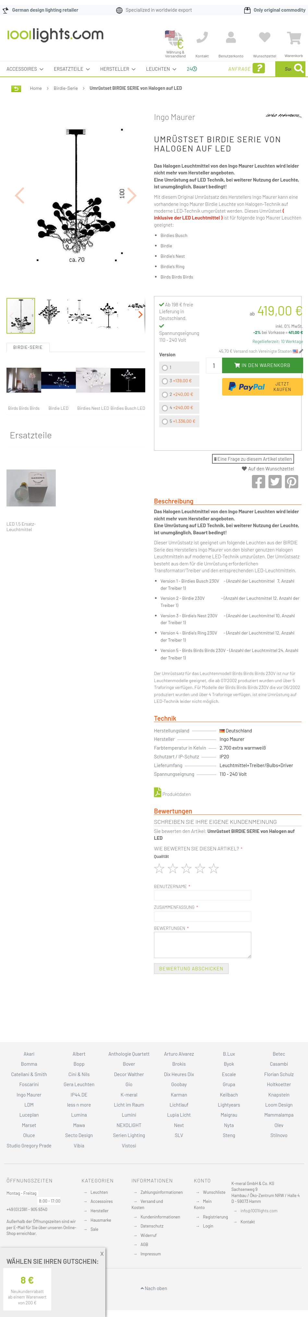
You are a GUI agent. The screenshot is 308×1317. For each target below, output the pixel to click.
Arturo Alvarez (179, 1054)
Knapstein (279, 1095)
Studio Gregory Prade (28, 1145)
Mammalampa (278, 1115)
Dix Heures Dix (179, 1074)
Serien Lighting (129, 1135)
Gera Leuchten (79, 1084)
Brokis (179, 1064)
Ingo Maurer (174, 132)
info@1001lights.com (259, 1210)
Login (208, 1225)
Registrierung (215, 1216)
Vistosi (129, 1145)
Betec (279, 1054)
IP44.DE (79, 1095)
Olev (279, 1125)
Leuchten (99, 1192)
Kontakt (248, 1221)
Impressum (150, 1253)
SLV (179, 1135)
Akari (29, 1054)
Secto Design (79, 1135)
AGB (144, 1244)
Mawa (79, 1125)
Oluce (29, 1135)
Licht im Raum (129, 1105)
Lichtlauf (179, 1105)
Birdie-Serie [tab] (28, 362)
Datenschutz (151, 1225)
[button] (19, 210)
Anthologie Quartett (128, 1054)
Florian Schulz (279, 1074)
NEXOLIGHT (128, 1125)
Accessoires (101, 1201)
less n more (79, 1105)
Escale (229, 1074)
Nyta (229, 1125)
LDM (29, 1105)
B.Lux (229, 1054)
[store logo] (55, 38)
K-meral (129, 1095)
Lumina (79, 1115)
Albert (79, 1054)
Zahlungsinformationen (161, 1192)
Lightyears (229, 1105)
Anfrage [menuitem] (218, 77)
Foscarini (29, 1084)
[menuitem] (23, 69)
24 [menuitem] (189, 76)
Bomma (29, 1064)
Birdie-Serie (66, 103)
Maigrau (229, 1115)
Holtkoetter (279, 1084)
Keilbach (229, 1095)
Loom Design (279, 1105)
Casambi (279, 1064)
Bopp (79, 1064)
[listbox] (179, 410)
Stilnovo (278, 1135)
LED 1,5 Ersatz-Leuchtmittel (21, 542)
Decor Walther (129, 1074)
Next (179, 1125)
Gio (128, 1084)
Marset (29, 1125)
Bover (129, 1064)
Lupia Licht (179, 1115)
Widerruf (148, 1235)
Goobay (179, 1084)
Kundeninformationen (160, 1216)
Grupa (229, 1084)
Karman (179, 1095)
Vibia (79, 1145)
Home (36, 103)
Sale (94, 1229)
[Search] (245, 99)
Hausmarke (100, 1220)
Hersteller (99, 1210)
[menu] (154, 76)
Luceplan (29, 1115)
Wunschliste (214, 1192)
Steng (229, 1135)
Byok (229, 1064)
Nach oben (154, 1288)
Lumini (129, 1115)
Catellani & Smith (29, 1074)
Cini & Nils (78, 1074)
